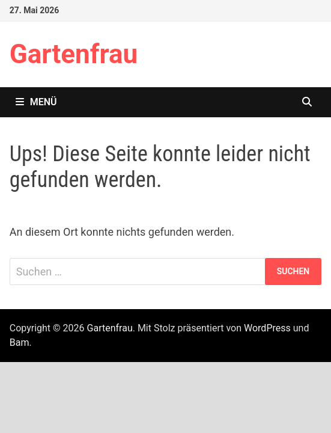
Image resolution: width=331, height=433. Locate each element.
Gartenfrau (74, 54)
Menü (36, 102)
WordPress (267, 328)
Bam (19, 342)
